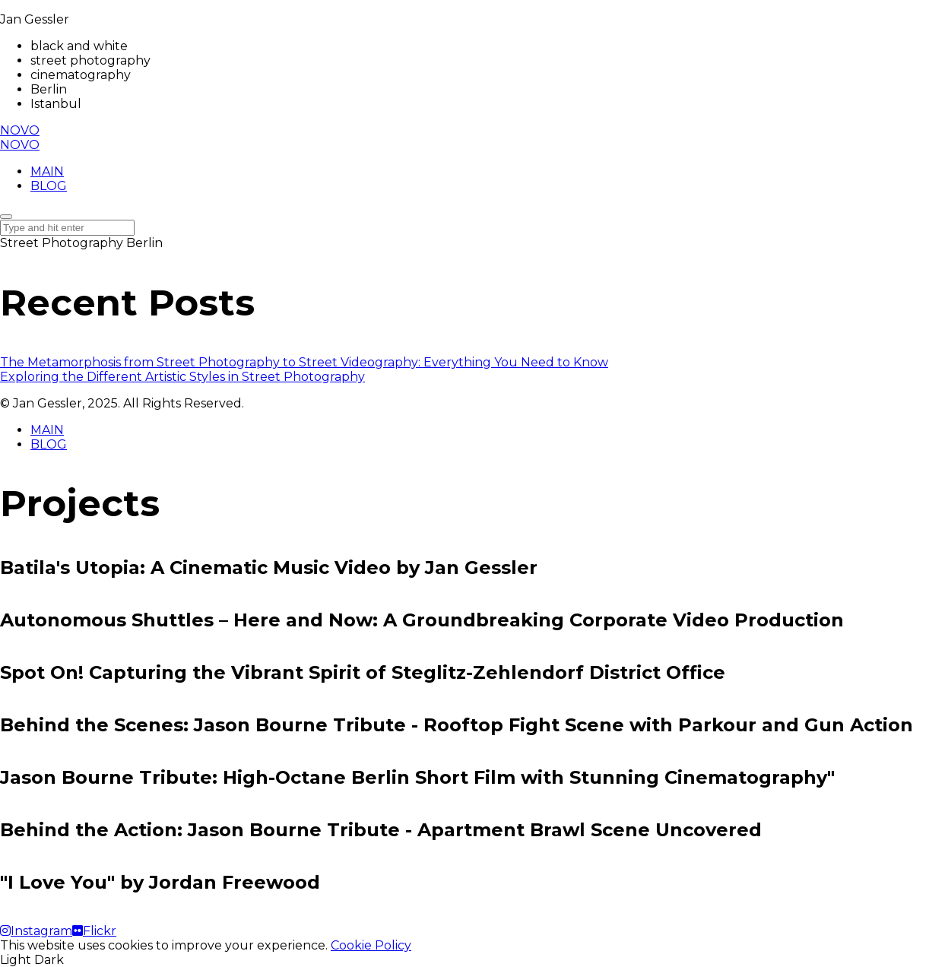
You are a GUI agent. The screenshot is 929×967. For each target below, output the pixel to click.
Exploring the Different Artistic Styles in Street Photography (182, 376)
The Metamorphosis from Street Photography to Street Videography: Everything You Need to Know (304, 362)
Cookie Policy (371, 945)
